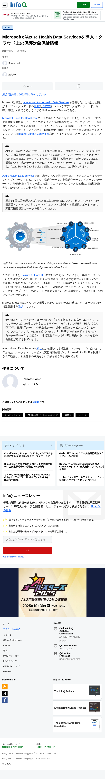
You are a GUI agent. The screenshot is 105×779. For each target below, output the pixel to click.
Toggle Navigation (5, 5)
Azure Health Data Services (19, 180)
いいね (30, 87)
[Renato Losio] (5, 63)
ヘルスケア (83, 419)
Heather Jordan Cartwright (33, 134)
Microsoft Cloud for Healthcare (20, 118)
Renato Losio (15, 64)
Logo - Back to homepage (19, 4)
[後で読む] (78, 87)
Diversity (8, 678)
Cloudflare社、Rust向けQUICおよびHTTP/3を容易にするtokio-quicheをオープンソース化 (29, 460)
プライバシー (8, 772)
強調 (21, 310)
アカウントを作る (12, 636)
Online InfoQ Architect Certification (66, 638)
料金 (40, 352)
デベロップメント (15, 451)
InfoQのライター (11, 663)
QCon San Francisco (65, 661)
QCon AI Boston (68, 652)
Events (7, 652)
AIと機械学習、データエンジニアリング (43, 419)
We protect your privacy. (13, 563)
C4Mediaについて (12, 673)
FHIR (37, 107)
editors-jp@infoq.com (46, 755)
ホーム (7, 631)
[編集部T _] (5, 75)
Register (83, 4)
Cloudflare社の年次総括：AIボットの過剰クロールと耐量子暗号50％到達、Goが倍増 (29, 471)
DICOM (47, 107)
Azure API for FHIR (35, 279)
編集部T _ (13, 75)
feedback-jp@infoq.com (13, 755)
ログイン (8, 641)
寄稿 (6, 658)
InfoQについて (10, 668)
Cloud (8, 28)
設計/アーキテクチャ (13, 419)
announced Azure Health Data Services (46, 103)
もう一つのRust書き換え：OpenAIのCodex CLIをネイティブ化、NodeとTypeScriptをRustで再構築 (27, 483)
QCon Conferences (13, 647)
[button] (27, 556)
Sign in (97, 4)
